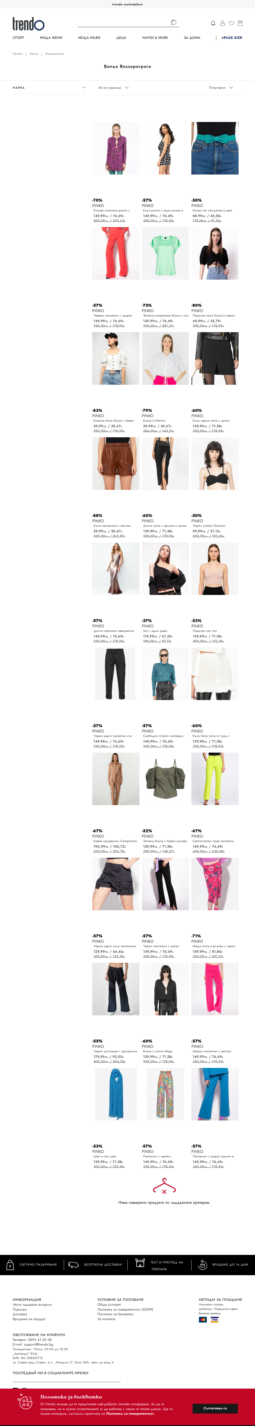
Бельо (34, 54)
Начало (18, 54)
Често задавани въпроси (32, 1304)
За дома (192, 37)
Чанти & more (155, 37)
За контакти (106, 1318)
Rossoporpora (55, 54)
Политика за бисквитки (115, 1314)
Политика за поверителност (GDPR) (125, 1309)
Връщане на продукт (29, 1318)
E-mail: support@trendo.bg (33, 1344)
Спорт (18, 37)
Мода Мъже (89, 37)
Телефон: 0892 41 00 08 (32, 1339)
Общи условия (109, 1304)
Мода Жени (51, 37)
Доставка (20, 1314)
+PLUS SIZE (231, 37)
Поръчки (20, 1309)
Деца (121, 37)
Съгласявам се (215, 1408)
